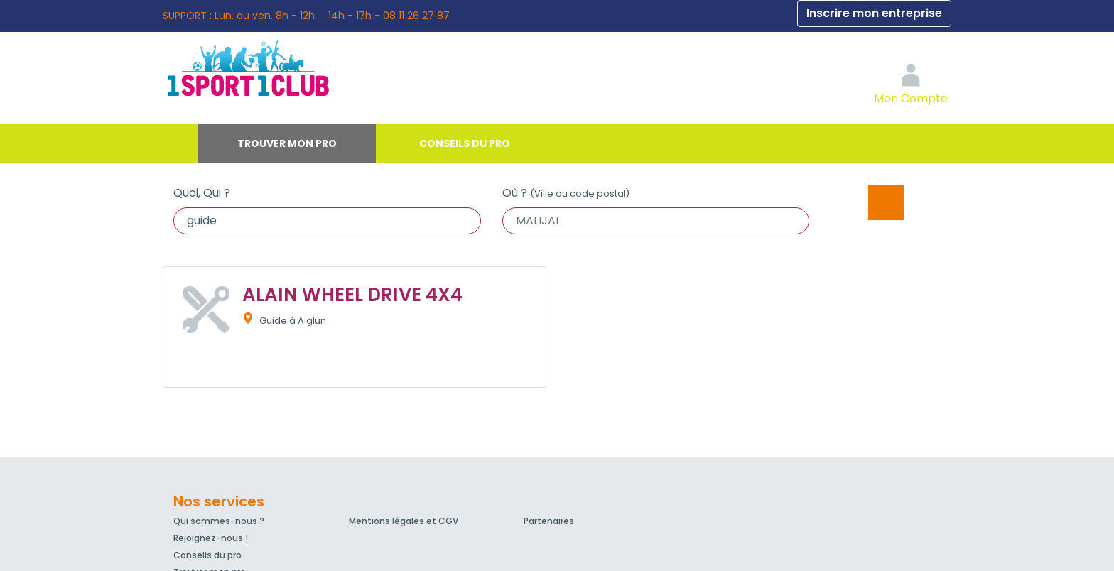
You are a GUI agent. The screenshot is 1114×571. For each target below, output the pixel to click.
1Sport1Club (294, 67)
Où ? (565, 193)
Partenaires (549, 521)
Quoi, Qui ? (201, 193)
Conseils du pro (464, 143)
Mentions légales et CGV (403, 521)
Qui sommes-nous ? (218, 521)
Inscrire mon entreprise (874, 13)
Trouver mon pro (287, 143)
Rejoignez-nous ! (210, 538)
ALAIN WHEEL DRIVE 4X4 (352, 295)
